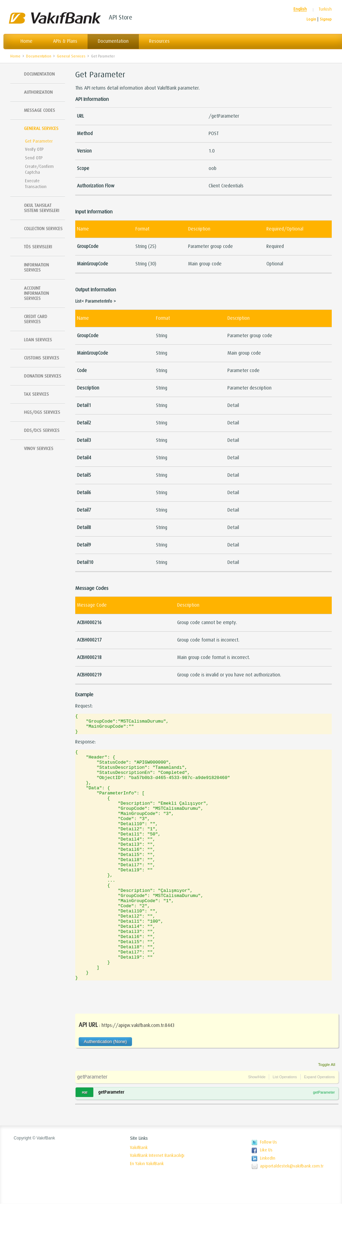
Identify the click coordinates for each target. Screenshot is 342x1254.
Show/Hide (256, 1127)
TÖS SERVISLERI (38, 246)
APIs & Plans (65, 41)
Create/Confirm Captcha (39, 169)
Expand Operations (319, 1127)
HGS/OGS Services (42, 412)
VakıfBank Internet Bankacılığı (157, 1205)
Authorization (38, 92)
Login (311, 19)
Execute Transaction (36, 183)
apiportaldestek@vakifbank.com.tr (292, 1216)
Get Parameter (103, 56)
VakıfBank (55, 18)
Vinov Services (38, 448)
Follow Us (268, 1192)
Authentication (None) (105, 1091)
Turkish (325, 9)
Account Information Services (36, 293)
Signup (326, 19)
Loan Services (38, 339)
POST (84, 1143)
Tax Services (36, 394)
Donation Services (42, 376)
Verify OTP (34, 149)
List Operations (285, 1127)
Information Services (36, 267)
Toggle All (326, 1114)
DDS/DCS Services (42, 430)
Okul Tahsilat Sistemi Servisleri (41, 208)
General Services (71, 56)
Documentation (113, 41)
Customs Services (41, 357)
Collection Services (43, 228)
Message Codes (39, 110)
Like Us (266, 1200)
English (300, 9)
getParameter (92, 1127)
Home (26, 41)
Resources (159, 41)
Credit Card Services (35, 319)
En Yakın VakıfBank (147, 1214)
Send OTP (34, 157)
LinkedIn (267, 1208)
